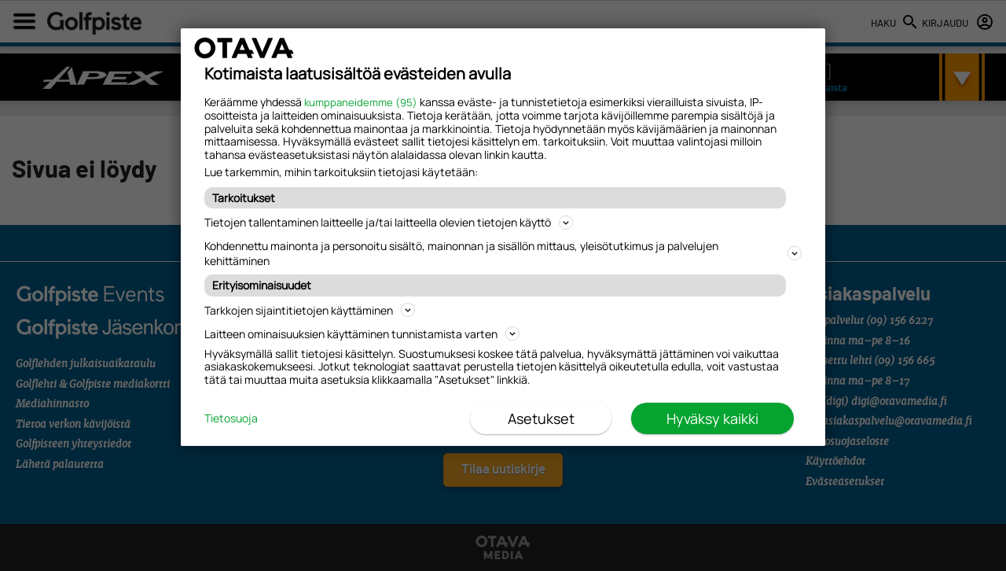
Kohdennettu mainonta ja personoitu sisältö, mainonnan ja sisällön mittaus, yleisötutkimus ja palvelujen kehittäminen (503, 253)
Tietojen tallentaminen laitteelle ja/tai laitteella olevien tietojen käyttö (388, 222)
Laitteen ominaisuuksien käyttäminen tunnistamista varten (362, 333)
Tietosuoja (231, 418)
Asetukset (541, 418)
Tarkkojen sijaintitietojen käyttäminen (309, 310)
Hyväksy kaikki (712, 418)
